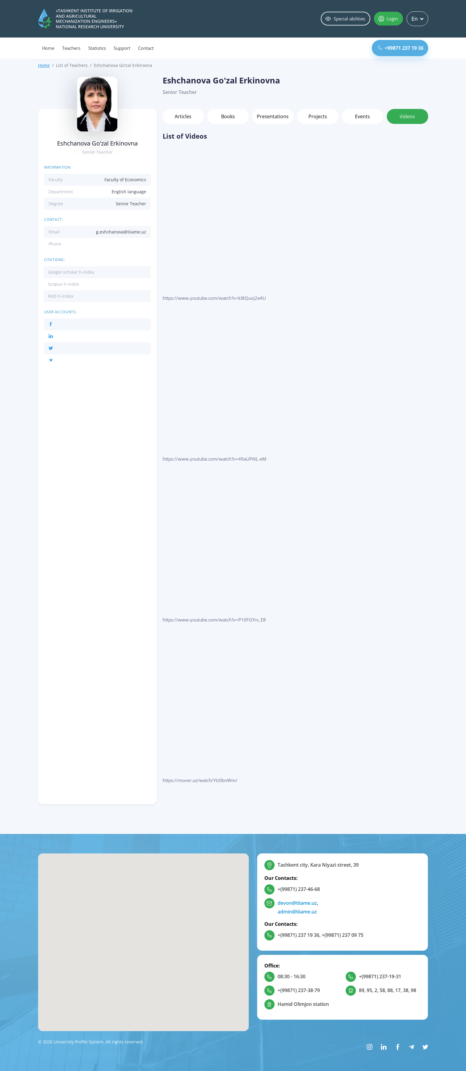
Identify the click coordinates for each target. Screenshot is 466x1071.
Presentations (273, 116)
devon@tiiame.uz (297, 903)
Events (362, 116)
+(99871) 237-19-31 (380, 976)
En (417, 18)
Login (388, 19)
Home (48, 48)
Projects (317, 116)
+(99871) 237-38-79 (299, 990)
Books (228, 116)
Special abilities (345, 19)
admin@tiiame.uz (297, 911)
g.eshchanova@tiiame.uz (121, 232)
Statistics (97, 48)
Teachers (71, 48)
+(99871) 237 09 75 (342, 935)
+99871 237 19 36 (400, 48)
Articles (183, 116)
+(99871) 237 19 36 (298, 935)
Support (122, 48)
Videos (407, 116)
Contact (146, 48)
